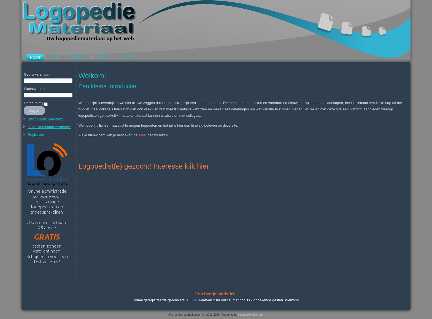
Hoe (54, 57)
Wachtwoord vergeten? (46, 119)
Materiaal (78, 57)
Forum (103, 57)
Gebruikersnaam (37, 74)
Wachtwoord (34, 89)
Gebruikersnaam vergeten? (49, 127)
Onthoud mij (33, 103)
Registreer (36, 134)
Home (35, 57)
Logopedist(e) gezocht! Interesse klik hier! (144, 166)
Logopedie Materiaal (250, 314)
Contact (128, 57)
